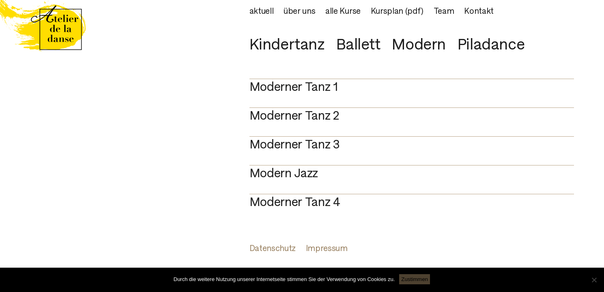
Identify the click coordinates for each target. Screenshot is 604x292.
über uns (299, 11)
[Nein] (594, 280)
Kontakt (479, 11)
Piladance (491, 43)
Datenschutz (272, 248)
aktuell (261, 11)
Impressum (327, 248)
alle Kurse (343, 11)
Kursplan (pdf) (397, 11)
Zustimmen (414, 279)
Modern (419, 43)
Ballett (358, 43)
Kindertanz (287, 43)
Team (444, 11)
